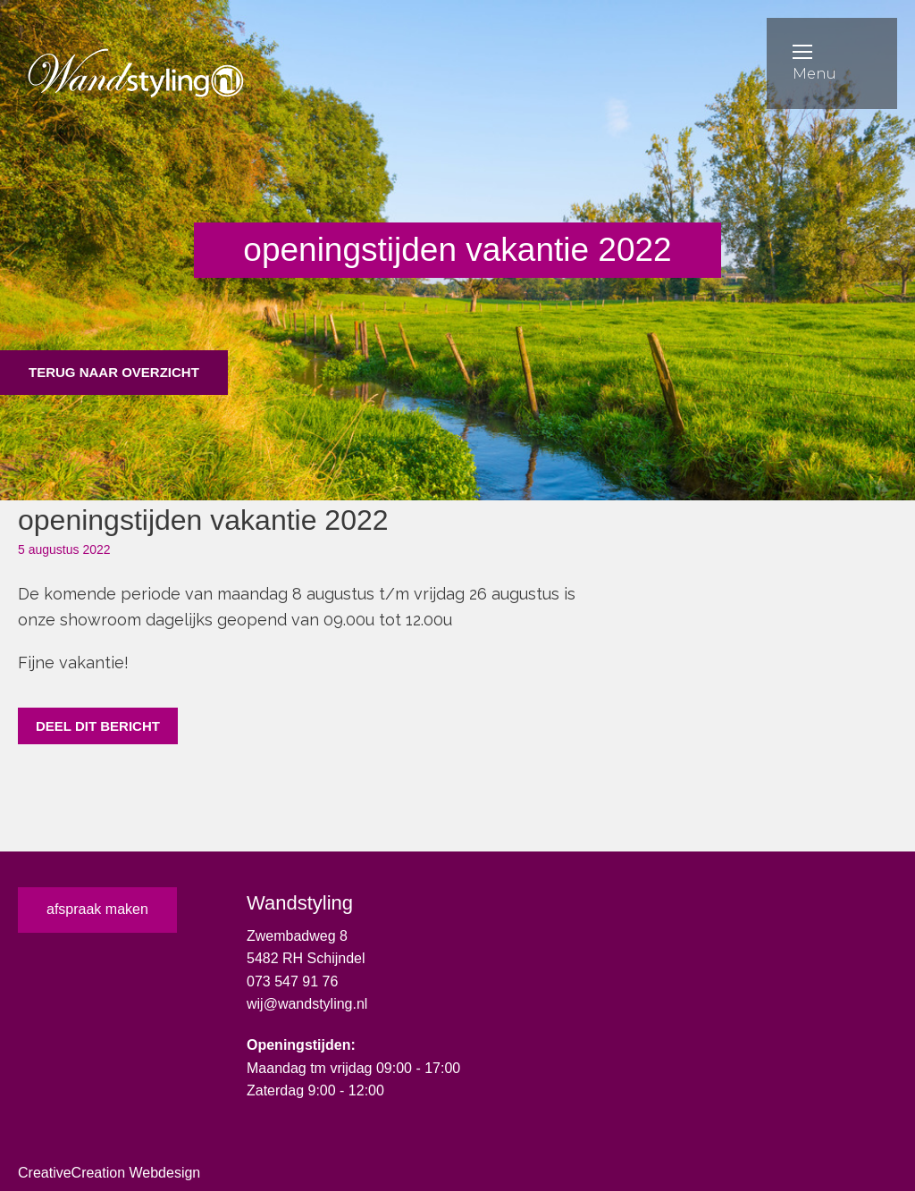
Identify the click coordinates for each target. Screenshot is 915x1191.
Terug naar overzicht (114, 372)
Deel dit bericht (98, 726)
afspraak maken (97, 909)
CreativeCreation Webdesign (109, 1172)
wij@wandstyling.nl (307, 1003)
